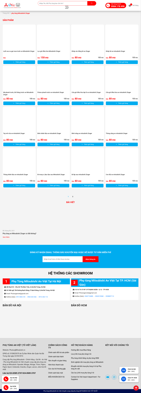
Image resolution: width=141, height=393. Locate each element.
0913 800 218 (20, 297)
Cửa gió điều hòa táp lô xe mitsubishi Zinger (86, 92)
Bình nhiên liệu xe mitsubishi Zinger (49, 133)
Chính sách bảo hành (56, 357)
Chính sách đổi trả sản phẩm (58, 352)
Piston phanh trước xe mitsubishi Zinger (50, 92)
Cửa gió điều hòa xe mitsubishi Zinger (118, 92)
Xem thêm (6, 237)
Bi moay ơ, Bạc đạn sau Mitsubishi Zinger (51, 174)
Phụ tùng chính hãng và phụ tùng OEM (85, 358)
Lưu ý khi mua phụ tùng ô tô (81, 354)
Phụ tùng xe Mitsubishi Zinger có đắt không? (19, 234)
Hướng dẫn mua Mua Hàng (81, 350)
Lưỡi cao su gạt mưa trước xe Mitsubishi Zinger (19, 51)
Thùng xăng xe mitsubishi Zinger (116, 133)
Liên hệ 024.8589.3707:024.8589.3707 (19, 373)
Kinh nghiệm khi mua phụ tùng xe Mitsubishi (87, 362)
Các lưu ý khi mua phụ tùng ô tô (82, 373)
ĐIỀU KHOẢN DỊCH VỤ (56, 377)
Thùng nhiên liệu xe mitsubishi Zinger (15, 174)
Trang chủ (6, 13)
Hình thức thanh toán (56, 365)
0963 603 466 (31, 297)
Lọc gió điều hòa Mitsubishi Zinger (48, 51)
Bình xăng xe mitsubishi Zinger (82, 133)
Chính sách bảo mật (55, 373)
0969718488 (89, 296)
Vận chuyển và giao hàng (57, 361)
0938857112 (110, 296)
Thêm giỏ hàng (19, 62)
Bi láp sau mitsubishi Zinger (81, 174)
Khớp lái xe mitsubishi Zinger (115, 51)
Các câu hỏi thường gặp (57, 369)
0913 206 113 (43, 297)
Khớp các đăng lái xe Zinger (81, 51)
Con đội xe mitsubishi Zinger (115, 174)
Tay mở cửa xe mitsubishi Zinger (14, 133)
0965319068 (99, 296)
